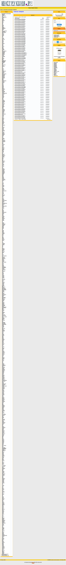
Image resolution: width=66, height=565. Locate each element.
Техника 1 (55, 69)
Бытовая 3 (55, 66)
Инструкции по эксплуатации (8, 9)
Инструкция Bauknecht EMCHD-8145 (20, 41)
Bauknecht (15, 9)
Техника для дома (56, 71)
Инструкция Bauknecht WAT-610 (19, 102)
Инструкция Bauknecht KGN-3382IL (20, 61)
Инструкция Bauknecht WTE (19, 114)
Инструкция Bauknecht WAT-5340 (19, 100)
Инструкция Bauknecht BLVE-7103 (20, 24)
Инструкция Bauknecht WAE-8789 (19, 90)
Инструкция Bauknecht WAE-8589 (19, 88)
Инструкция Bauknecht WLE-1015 (19, 112)
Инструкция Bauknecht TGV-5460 (19, 73)
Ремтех (55, 68)
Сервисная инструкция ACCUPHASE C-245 (59, 57)
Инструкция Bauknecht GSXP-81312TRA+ (21, 54)
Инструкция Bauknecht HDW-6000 (19, 56)
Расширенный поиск (59, 15)
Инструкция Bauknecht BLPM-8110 (20, 22)
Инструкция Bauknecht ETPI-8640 (19, 46)
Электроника (56, 75)
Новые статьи (56, 62)
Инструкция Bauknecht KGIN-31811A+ (20, 58)
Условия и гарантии (57, 36)
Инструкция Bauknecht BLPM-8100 (20, 20)
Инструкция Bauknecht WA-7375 (19, 80)
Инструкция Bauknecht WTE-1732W (20, 117)
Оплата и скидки (56, 35)
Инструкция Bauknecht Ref (18, 71)
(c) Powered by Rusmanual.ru (29, 562)
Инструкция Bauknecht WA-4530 (19, 78)
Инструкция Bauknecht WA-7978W (20, 85)
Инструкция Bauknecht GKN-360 (19, 51)
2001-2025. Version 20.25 (38, 562)
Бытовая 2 (55, 65)
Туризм (55, 73)
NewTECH (55, 64)
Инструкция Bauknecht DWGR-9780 (20, 34)
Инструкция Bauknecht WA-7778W (20, 83)
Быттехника (55, 72)
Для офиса (55, 67)
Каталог (1, 9)
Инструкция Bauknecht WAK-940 (19, 95)
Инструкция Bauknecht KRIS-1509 (19, 68)
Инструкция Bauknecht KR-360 (19, 66)
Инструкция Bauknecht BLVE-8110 (20, 27)
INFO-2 (55, 74)
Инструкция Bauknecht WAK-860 (19, 93)
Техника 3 (55, 70)
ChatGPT (55, 63)
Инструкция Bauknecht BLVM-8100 (20, 29)
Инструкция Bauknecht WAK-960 (19, 97)
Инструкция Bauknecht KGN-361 (19, 63)
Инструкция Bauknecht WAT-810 (19, 105)
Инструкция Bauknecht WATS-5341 (20, 110)
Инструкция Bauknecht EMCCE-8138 (20, 37)
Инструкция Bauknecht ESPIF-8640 (20, 44)
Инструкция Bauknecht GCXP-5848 (20, 49)
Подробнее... (48, 19)
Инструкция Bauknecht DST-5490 (19, 32)
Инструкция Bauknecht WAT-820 (19, 107)
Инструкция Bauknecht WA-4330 (19, 76)
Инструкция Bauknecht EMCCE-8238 (20, 39)
